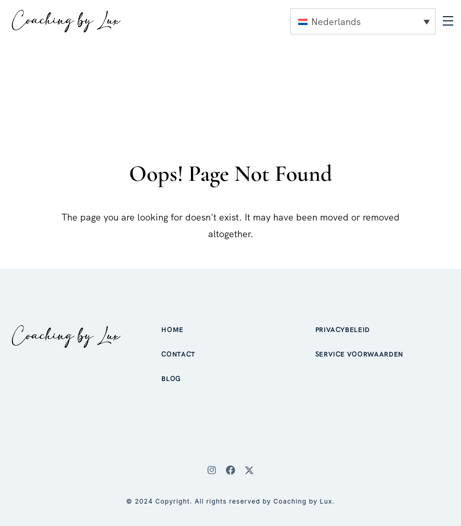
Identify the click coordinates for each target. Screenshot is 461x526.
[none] (363, 21)
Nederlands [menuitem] (336, 22)
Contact (178, 354)
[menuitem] (363, 21)
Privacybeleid (342, 329)
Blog (171, 378)
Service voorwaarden (359, 354)
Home (172, 329)
